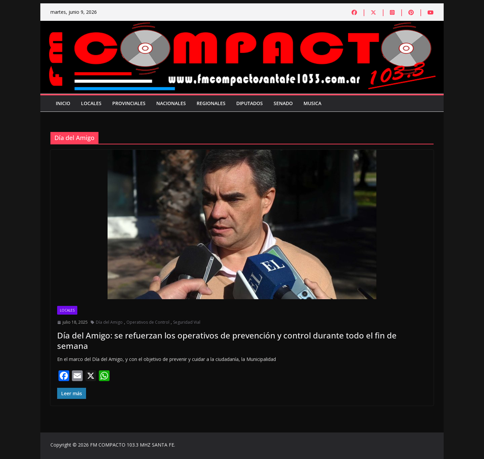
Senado (283, 103)
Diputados (249, 103)
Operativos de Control (147, 322)
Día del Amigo (109, 322)
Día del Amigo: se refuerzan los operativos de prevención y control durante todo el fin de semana (227, 340)
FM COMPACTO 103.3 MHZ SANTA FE (132, 445)
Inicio (63, 103)
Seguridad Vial (186, 322)
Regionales (211, 103)
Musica (312, 103)
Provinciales (129, 103)
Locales (91, 103)
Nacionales (171, 103)
